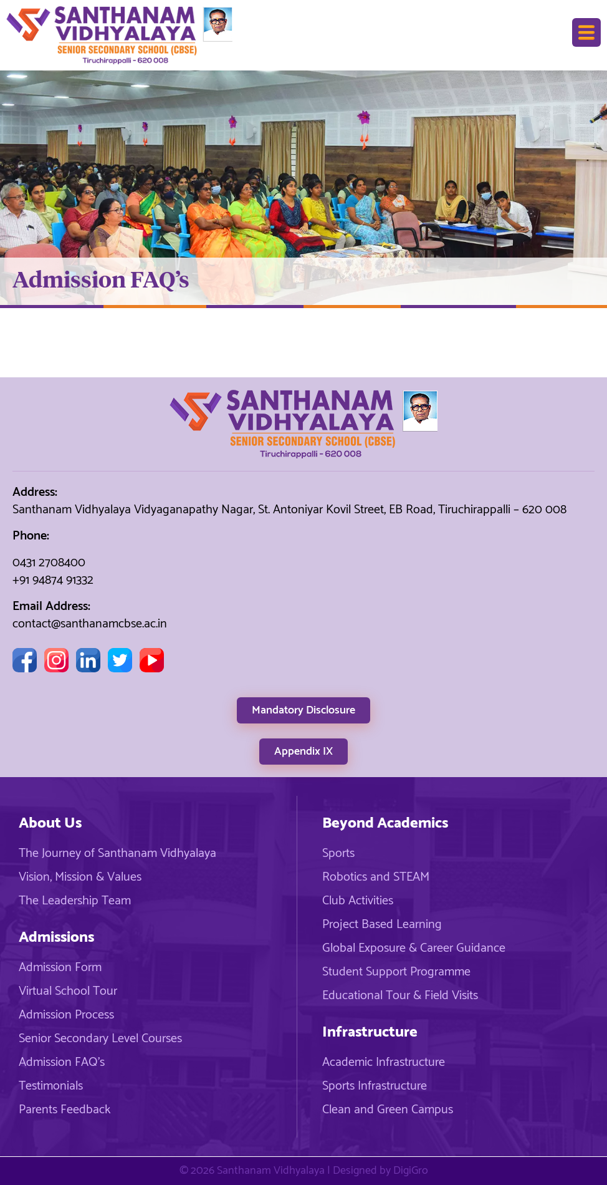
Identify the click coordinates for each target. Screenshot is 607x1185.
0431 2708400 (48, 563)
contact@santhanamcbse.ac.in (89, 624)
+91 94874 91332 (52, 580)
